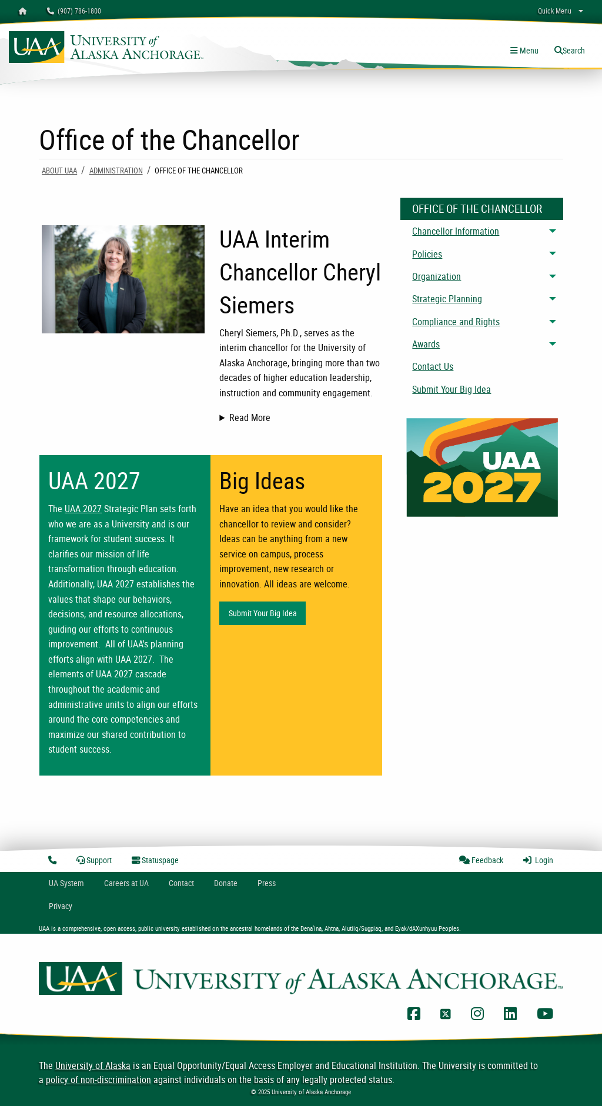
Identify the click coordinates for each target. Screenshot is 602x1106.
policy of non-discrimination (98, 1079)
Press (266, 882)
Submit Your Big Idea (263, 613)
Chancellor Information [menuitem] (455, 231)
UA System (66, 882)
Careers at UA (126, 882)
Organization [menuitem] (436, 276)
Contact (181, 882)
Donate (226, 882)
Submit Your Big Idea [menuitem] (451, 389)
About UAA (59, 170)
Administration (116, 170)
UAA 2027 (83, 508)
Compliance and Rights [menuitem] (456, 321)
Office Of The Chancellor (477, 208)
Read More (249, 417)
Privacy (60, 905)
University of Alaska (93, 1065)
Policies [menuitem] (427, 254)
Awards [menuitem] (426, 344)
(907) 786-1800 (74, 10)
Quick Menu (554, 10)
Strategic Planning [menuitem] (447, 298)
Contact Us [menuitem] (432, 366)
